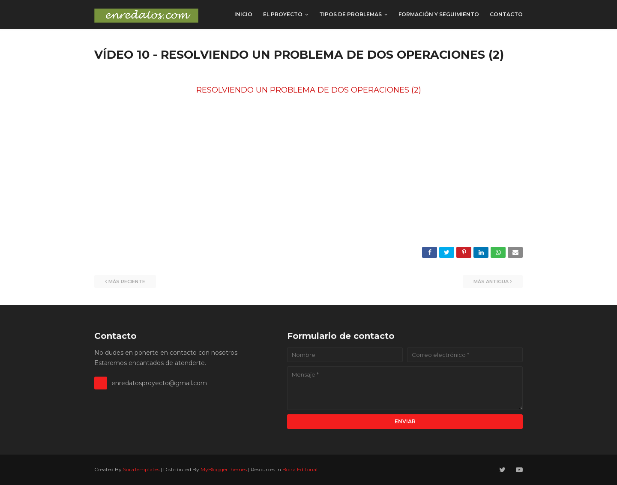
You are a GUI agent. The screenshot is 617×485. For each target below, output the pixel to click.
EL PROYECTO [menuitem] (283, 14)
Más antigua (491, 281)
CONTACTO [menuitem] (506, 14)
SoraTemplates (141, 469)
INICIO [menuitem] (243, 14)
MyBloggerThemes (224, 469)
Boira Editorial (299, 469)
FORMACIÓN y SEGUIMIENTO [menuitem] (438, 14)
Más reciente (126, 281)
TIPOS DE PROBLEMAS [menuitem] (350, 14)
